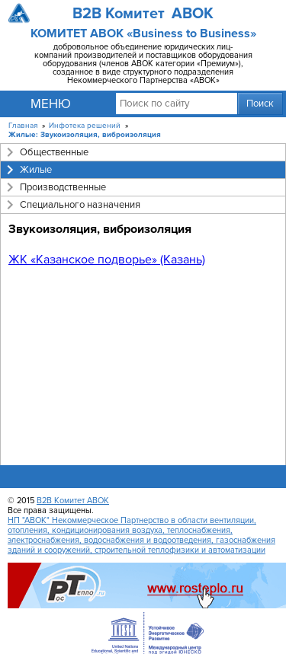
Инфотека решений (85, 125)
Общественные (54, 152)
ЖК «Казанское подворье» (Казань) (106, 259)
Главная (22, 125)
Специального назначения (80, 205)
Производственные (63, 187)
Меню (51, 104)
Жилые (36, 170)
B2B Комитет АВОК (73, 501)
